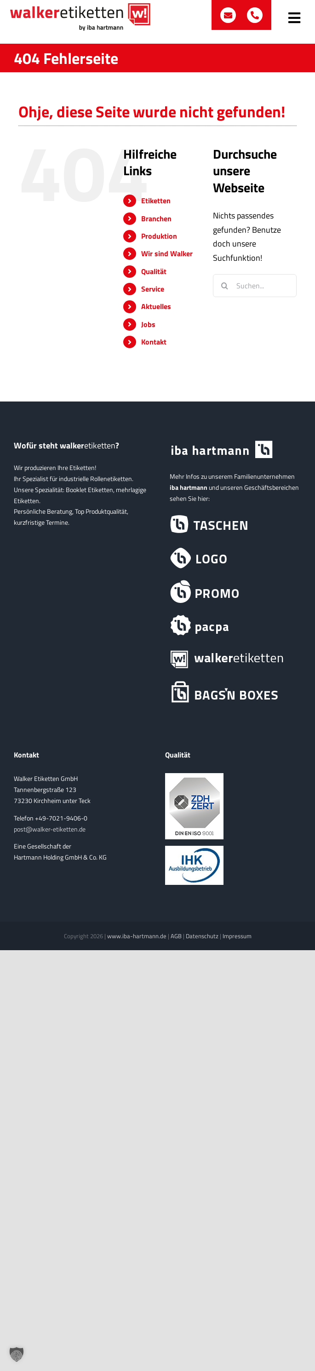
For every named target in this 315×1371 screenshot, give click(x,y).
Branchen (156, 218)
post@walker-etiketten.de (50, 829)
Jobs (148, 324)
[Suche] (224, 285)
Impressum (237, 936)
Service (152, 288)
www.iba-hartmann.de (136, 936)
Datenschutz (202, 936)
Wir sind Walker (167, 253)
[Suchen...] (255, 285)
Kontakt (153, 341)
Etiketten (156, 200)
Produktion (159, 235)
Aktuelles (156, 306)
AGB (176, 936)
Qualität (153, 271)
